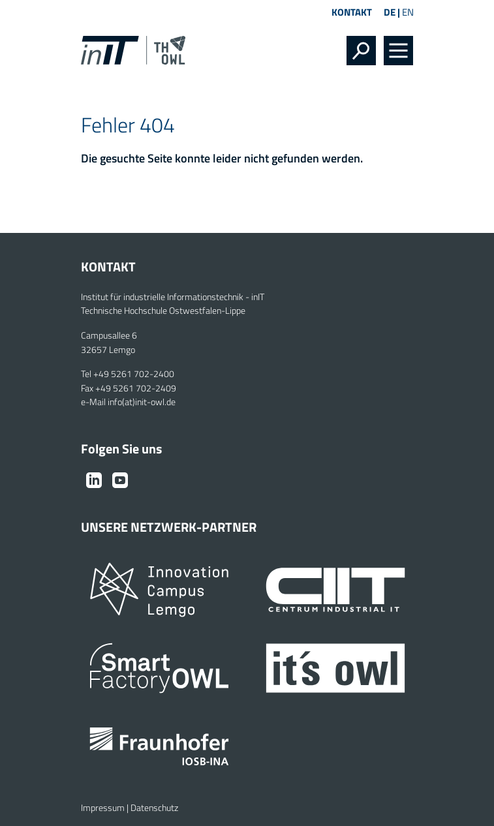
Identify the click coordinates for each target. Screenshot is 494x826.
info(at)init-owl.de (142, 402)
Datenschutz (154, 808)
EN (408, 12)
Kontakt (352, 12)
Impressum (103, 808)
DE (389, 12)
